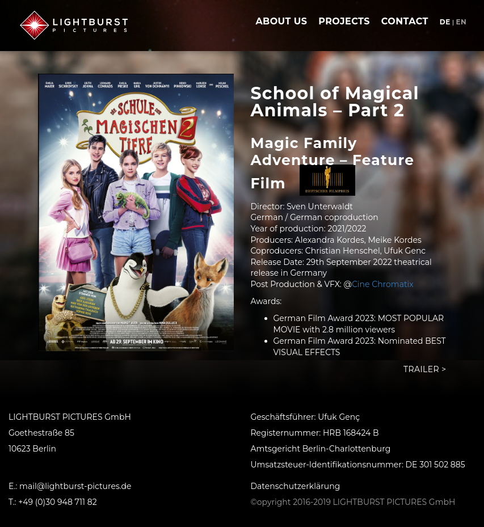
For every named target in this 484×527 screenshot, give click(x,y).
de (445, 22)
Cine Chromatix (383, 284)
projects (344, 21)
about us (281, 21)
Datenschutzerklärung (295, 486)
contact (404, 21)
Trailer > (424, 369)
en (461, 22)
